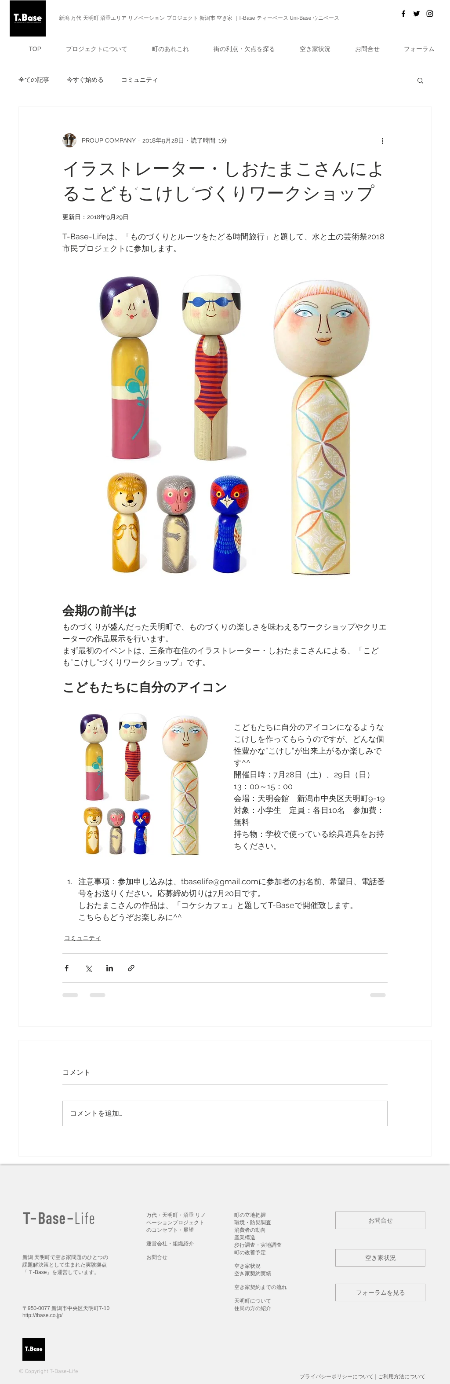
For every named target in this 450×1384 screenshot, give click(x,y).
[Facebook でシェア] (66, 968)
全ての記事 (33, 79)
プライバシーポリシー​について (337, 1376)
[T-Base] (403, 13)
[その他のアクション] (382, 140)
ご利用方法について (401, 1376)
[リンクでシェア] (131, 968)
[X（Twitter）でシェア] (88, 968)
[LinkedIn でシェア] (109, 968)
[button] (90, 48)
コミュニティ (139, 79)
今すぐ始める (85, 79)
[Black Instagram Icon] (429, 13)
